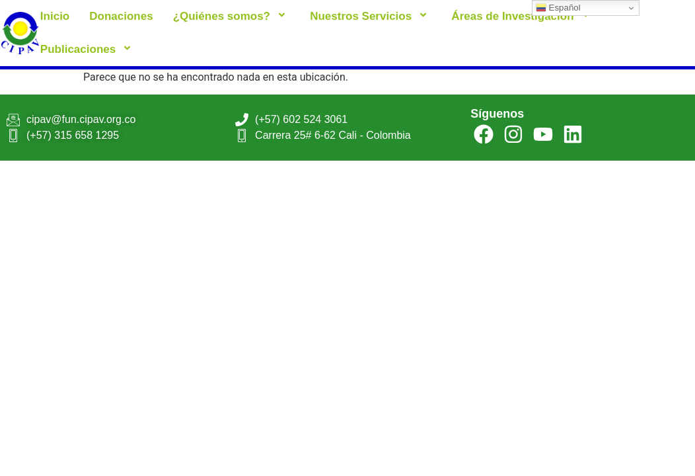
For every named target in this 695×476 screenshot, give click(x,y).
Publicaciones (88, 49)
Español (558, 8)
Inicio (54, 16)
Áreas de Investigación (522, 16)
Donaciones (121, 16)
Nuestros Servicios (370, 16)
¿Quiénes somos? (232, 16)
